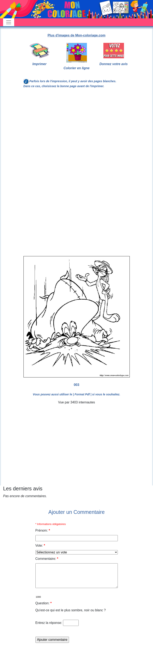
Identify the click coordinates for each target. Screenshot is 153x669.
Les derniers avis (22, 488)
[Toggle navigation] (8, 22)
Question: (43, 603)
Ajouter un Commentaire (76, 512)
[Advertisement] (38, 135)
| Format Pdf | (82, 394)
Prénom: (42, 530)
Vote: (40, 545)
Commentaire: (46, 558)
